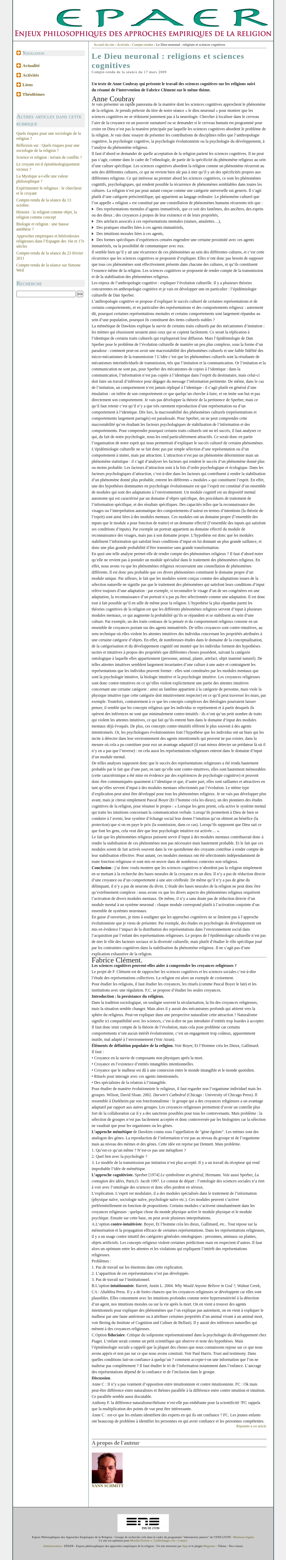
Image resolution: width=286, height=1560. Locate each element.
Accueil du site (104, 45)
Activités (31, 75)
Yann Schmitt (108, 1485)
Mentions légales (243, 1537)
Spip (185, 1546)
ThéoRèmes (34, 94)
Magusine (209, 1546)
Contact (182, 1540)
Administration (52, 1546)
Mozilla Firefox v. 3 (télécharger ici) (152, 1540)
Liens (28, 84)
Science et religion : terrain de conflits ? (49, 157)
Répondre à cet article (251, 1426)
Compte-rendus (142, 45)
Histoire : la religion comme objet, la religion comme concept (46, 215)
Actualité (31, 65)
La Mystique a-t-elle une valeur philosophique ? (42, 179)
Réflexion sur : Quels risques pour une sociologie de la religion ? (48, 148)
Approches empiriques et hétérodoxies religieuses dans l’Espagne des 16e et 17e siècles (50, 241)
